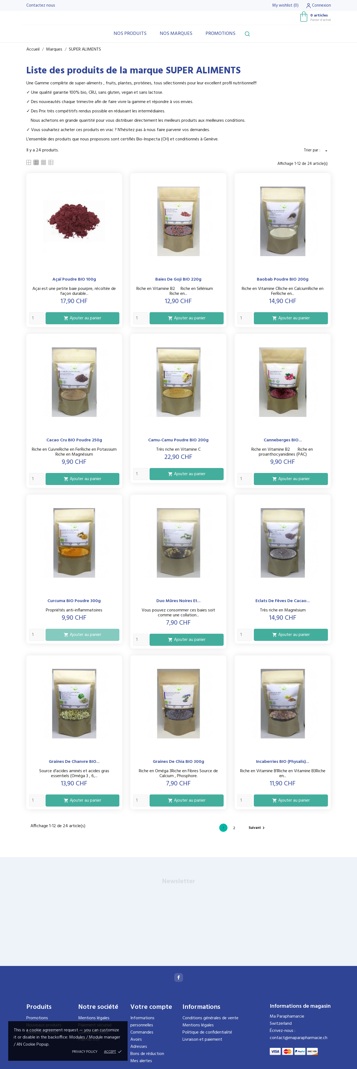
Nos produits (130, 34)
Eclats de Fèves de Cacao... (282, 601)
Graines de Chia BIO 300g (178, 761)
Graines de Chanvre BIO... (74, 761)
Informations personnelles (142, 1022)
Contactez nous (40, 5)
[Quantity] (36, 318)
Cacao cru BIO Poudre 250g (74, 440)
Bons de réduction (147, 1053)
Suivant (257, 828)
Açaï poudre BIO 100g (74, 279)
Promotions (220, 34)
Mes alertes (141, 1061)
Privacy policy (84, 1052)
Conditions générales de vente (210, 1018)
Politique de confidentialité (207, 1032)
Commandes (141, 1032)
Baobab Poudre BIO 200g (282, 279)
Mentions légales (93, 1018)
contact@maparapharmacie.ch (298, 1038)
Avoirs (136, 1039)
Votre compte (151, 1007)
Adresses (138, 1046)
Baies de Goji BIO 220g (178, 279)
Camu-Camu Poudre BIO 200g (178, 440)
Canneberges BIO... (283, 440)
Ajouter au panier (82, 318)
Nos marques (176, 34)
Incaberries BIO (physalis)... (282, 761)
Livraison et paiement (202, 1039)
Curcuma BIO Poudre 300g (74, 601)
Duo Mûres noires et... (178, 601)
